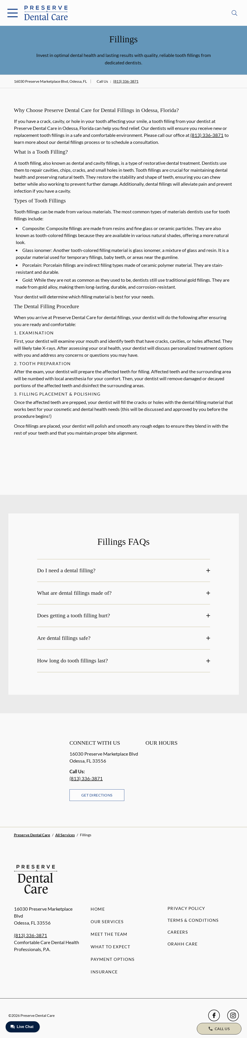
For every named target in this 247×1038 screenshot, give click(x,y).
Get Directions (96, 795)
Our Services (107, 921)
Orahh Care (183, 943)
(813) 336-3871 (125, 81)
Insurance (104, 971)
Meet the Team (109, 934)
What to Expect (110, 946)
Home (98, 909)
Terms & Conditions (193, 920)
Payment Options (113, 959)
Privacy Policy (186, 908)
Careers (178, 932)
